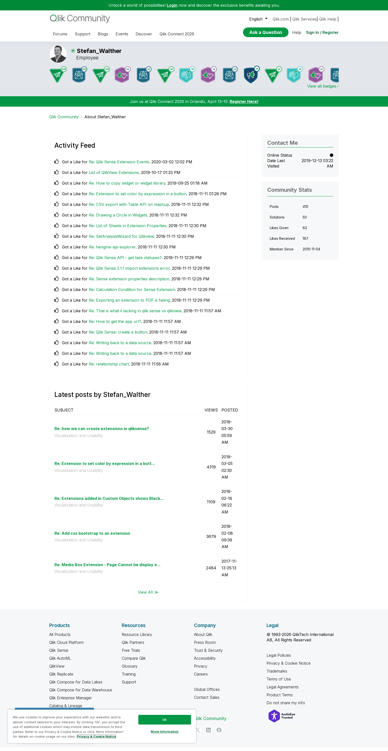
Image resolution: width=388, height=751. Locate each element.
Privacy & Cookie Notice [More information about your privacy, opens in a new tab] (96, 736)
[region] (102, 726)
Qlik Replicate (61, 677)
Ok (164, 720)
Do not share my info (286, 706)
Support (129, 685)
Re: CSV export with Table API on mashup (129, 208)
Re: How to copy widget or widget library (127, 186)
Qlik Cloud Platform (66, 646)
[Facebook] (219, 733)
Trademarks (277, 674)
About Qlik (203, 638)
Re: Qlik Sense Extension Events (119, 165)
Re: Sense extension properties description (129, 282)
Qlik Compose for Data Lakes (75, 685)
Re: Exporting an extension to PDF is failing (129, 303)
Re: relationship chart (109, 367)
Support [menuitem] (82, 33)
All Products (60, 638)
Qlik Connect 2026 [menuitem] (177, 33)
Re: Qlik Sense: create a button (118, 335)
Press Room (205, 646)
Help (296, 32)
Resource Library (137, 638)
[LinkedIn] (208, 733)
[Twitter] (197, 733)
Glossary (130, 669)
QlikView (57, 669)
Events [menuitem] (122, 33)
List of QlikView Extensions (114, 176)
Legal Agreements (283, 690)
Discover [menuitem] (144, 33)
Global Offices (207, 693)
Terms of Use (279, 682)
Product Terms (280, 698)
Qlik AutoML (60, 661)
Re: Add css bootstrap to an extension (92, 536)
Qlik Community (64, 120)
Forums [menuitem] (60, 33)
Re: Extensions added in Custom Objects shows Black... (109, 502)
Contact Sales (206, 701)
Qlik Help (327, 19)
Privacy (200, 669)
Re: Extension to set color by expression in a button (137, 197)
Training (129, 677)
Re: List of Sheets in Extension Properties (127, 229)
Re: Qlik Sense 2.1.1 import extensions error (129, 271)
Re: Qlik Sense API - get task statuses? (125, 261)
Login (172, 5)
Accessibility (205, 661)
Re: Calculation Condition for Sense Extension (132, 293)
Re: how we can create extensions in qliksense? (101, 432)
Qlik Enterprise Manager (70, 701)
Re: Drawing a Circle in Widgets (118, 218)
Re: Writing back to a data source (120, 346)
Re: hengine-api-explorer (112, 250)
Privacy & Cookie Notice (289, 666)
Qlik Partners (133, 646)
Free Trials (131, 654)
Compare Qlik (134, 661)
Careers (201, 677)
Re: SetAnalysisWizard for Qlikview (121, 240)
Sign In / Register (322, 32)
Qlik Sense (58, 654)
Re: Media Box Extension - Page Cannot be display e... (107, 568)
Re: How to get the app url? (115, 325)
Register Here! (244, 105)
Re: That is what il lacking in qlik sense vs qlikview (135, 314)
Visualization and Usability (78, 439)
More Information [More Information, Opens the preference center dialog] (164, 731)
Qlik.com (281, 19)
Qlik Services (304, 19)
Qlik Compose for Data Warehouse (80, 693)
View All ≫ (148, 595)
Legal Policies (279, 658)
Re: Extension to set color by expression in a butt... (104, 467)
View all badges (321, 89)
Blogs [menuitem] (103, 33)
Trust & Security (208, 654)
